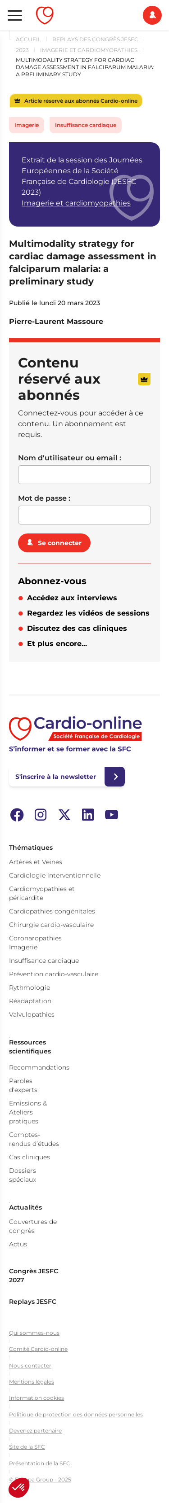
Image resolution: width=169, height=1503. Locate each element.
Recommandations (39, 1067)
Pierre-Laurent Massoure (56, 321)
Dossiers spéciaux (22, 1175)
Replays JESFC (32, 1302)
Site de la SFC (27, 1446)
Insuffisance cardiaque (85, 125)
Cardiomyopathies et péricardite (42, 893)
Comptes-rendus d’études (34, 1139)
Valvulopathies (32, 1014)
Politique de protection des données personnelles (76, 1414)
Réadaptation (30, 1001)
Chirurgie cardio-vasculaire (51, 925)
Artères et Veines (35, 862)
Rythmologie (29, 987)
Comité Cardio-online (38, 1349)
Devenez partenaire (35, 1430)
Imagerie (26, 125)
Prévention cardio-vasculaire (53, 974)
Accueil (28, 39)
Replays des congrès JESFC (95, 39)
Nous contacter (30, 1365)
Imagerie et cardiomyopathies (88, 50)
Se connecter (60, 543)
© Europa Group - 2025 (40, 1479)
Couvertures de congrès (33, 1226)
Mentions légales (31, 1381)
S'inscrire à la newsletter (55, 777)
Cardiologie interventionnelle (54, 875)
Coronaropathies (35, 938)
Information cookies (36, 1397)
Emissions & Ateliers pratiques (28, 1112)
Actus (18, 1244)
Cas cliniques (29, 1157)
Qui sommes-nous (34, 1332)
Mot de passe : (44, 498)
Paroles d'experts (23, 1085)
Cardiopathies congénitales (52, 911)
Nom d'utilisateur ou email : (69, 458)
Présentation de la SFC (39, 1463)
